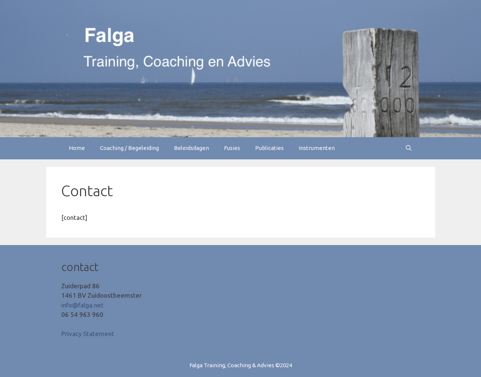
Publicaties (269, 148)
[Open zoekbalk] (409, 148)
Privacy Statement (87, 333)
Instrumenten (317, 148)
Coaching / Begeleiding (129, 148)
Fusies (232, 148)
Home (77, 148)
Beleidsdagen (191, 148)
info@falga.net (82, 305)
